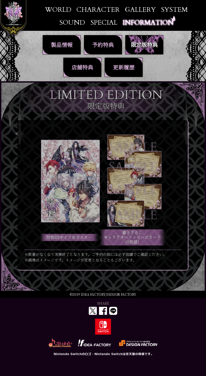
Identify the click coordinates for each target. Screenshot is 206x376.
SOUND (72, 22)
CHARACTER (98, 9)
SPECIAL (103, 22)
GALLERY (140, 9)
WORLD (58, 9)
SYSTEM (174, 9)
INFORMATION (148, 22)
